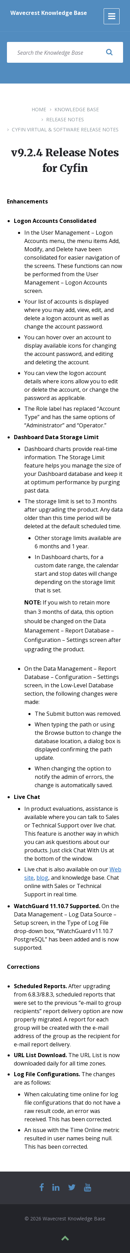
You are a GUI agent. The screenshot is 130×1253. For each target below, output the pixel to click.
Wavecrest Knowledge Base (48, 13)
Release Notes (65, 119)
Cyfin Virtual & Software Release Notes (65, 129)
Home (39, 109)
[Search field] (65, 52)
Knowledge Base (76, 109)
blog (42, 877)
